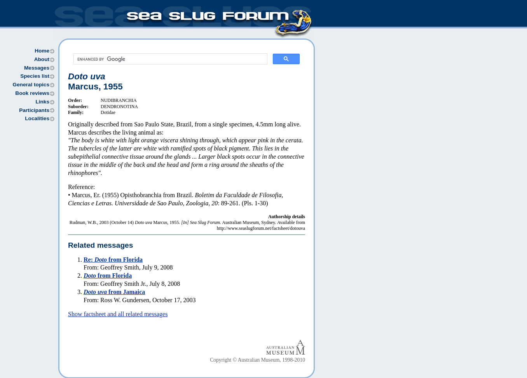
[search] (169, 59)
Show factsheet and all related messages (118, 314)
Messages (36, 68)
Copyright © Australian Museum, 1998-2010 (257, 360)
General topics (31, 85)
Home (42, 51)
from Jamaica (114, 292)
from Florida (108, 275)
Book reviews (32, 93)
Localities (37, 118)
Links (42, 102)
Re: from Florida (113, 259)
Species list (34, 76)
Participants (34, 110)
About (41, 59)
